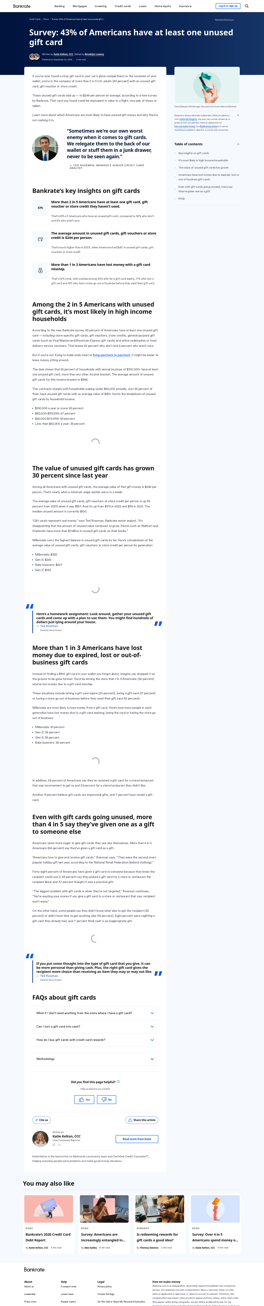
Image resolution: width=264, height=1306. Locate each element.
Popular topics (68, 1302)
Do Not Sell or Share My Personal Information (121, 1302)
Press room (30, 1302)
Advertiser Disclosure (224, 20)
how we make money (184, 126)
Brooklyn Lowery (94, 54)
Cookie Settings (105, 1294)
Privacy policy (104, 1286)
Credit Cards (35, 19)
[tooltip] (118, 1082)
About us (29, 1286)
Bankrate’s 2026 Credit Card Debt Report (48, 1237)
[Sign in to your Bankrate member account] (228, 6)
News (46, 19)
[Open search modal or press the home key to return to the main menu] (247, 6)
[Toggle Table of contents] (238, 144)
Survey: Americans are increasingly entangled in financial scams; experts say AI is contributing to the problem (104, 1245)
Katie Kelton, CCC (63, 54)
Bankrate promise (208, 126)
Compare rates (68, 1286)
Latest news (67, 1294)
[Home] (21, 6)
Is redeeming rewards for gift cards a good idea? (157, 1237)
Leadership (30, 1294)
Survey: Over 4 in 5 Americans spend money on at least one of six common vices (215, 1243)
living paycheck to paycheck (111, 355)
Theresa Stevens (149, 1247)
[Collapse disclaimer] (238, 115)
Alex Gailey (90, 1247)
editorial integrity (188, 119)
